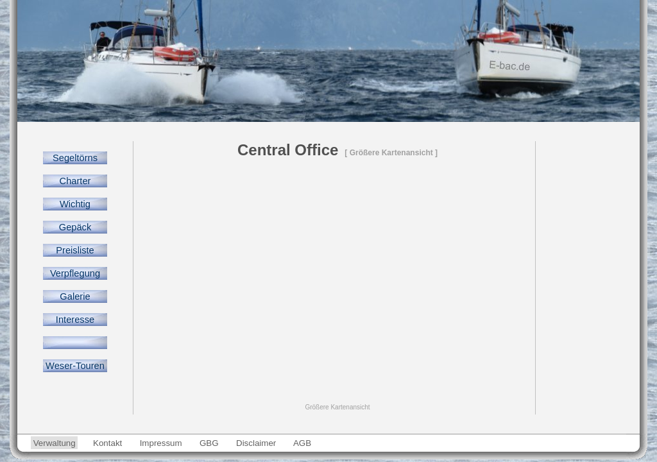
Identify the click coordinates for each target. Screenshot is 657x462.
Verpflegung (75, 273)
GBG (209, 443)
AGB (302, 443)
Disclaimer (256, 443)
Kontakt (107, 443)
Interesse (75, 319)
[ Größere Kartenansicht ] (391, 152)
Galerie (75, 296)
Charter (74, 181)
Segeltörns (75, 158)
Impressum (160, 443)
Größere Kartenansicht (337, 407)
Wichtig (75, 204)
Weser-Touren (75, 366)
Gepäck (74, 227)
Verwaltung (54, 443)
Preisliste (75, 250)
